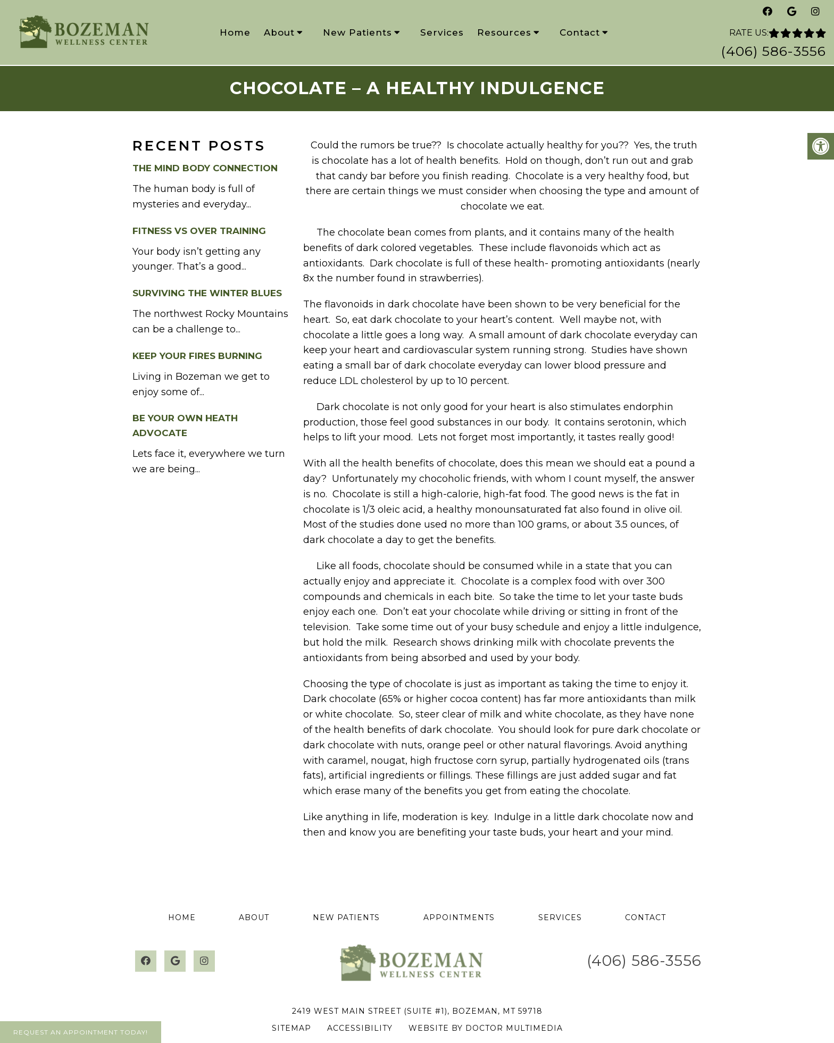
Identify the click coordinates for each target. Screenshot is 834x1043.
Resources (504, 32)
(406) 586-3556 (773, 51)
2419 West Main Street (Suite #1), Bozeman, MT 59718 (417, 1011)
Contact (580, 32)
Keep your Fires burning (197, 356)
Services (442, 32)
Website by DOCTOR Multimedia (485, 1028)
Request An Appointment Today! (80, 1032)
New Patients (357, 32)
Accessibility (360, 1028)
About (279, 32)
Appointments (459, 917)
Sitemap (291, 1028)
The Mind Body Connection (205, 168)
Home (235, 32)
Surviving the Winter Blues (207, 293)
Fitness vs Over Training (199, 231)
